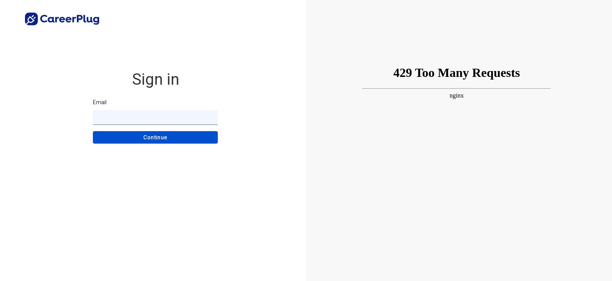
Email (100, 102)
